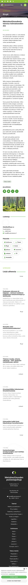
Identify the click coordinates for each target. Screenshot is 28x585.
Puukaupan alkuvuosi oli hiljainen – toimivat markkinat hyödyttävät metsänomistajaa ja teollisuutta (13, 293)
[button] (25, 5)
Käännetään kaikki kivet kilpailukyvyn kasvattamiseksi (13, 422)
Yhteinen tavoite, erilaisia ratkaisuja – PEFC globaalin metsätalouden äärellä (12, 360)
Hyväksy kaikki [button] (14, 577)
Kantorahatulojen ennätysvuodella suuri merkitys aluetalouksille (13, 451)
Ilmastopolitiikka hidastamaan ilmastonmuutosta (13, 390)
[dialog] (14, 576)
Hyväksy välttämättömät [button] (14, 580)
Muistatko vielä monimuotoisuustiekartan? (12, 327)
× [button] (26, 568)
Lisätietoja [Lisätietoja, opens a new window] (12, 574)
